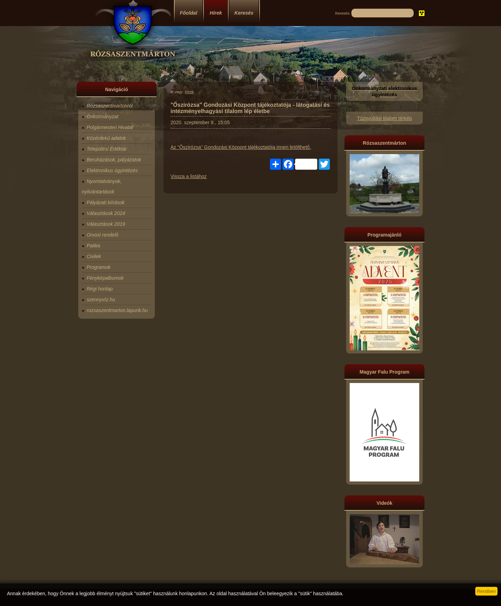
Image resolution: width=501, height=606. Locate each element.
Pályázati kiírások (106, 202)
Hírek (216, 13)
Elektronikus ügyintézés (112, 170)
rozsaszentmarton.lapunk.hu (117, 310)
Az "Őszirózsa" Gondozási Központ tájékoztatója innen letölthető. (240, 147)
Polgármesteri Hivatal (110, 127)
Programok (98, 267)
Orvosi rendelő (102, 235)
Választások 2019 (106, 224)
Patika (93, 245)
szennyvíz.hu (101, 299)
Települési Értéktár (107, 149)
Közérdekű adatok (106, 138)
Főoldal (188, 13)
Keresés (244, 13)
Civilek (94, 256)
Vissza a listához (188, 176)
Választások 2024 (106, 213)
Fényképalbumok (105, 278)
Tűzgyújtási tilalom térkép (384, 118)
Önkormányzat (102, 116)
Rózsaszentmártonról (110, 106)
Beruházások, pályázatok (114, 159)
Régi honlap (100, 289)
